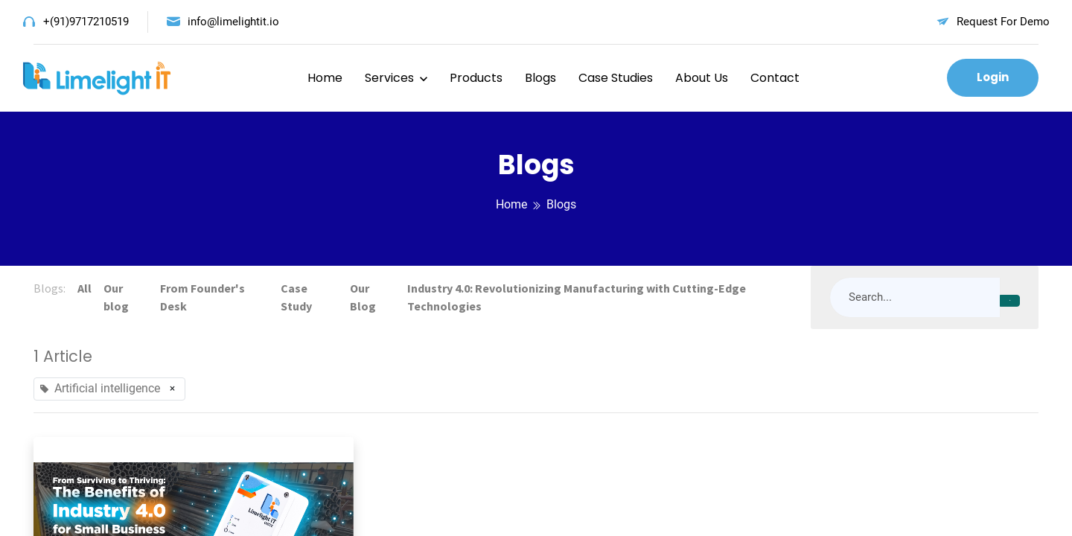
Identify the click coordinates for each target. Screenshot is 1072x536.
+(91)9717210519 (86, 21)
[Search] (1010, 301)
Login (993, 77)
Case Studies (615, 77)
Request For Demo (1003, 21)
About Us (701, 77)
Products (476, 77)
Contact (775, 77)
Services (389, 77)
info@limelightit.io (233, 21)
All (84, 288)
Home (324, 77)
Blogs (540, 77)
